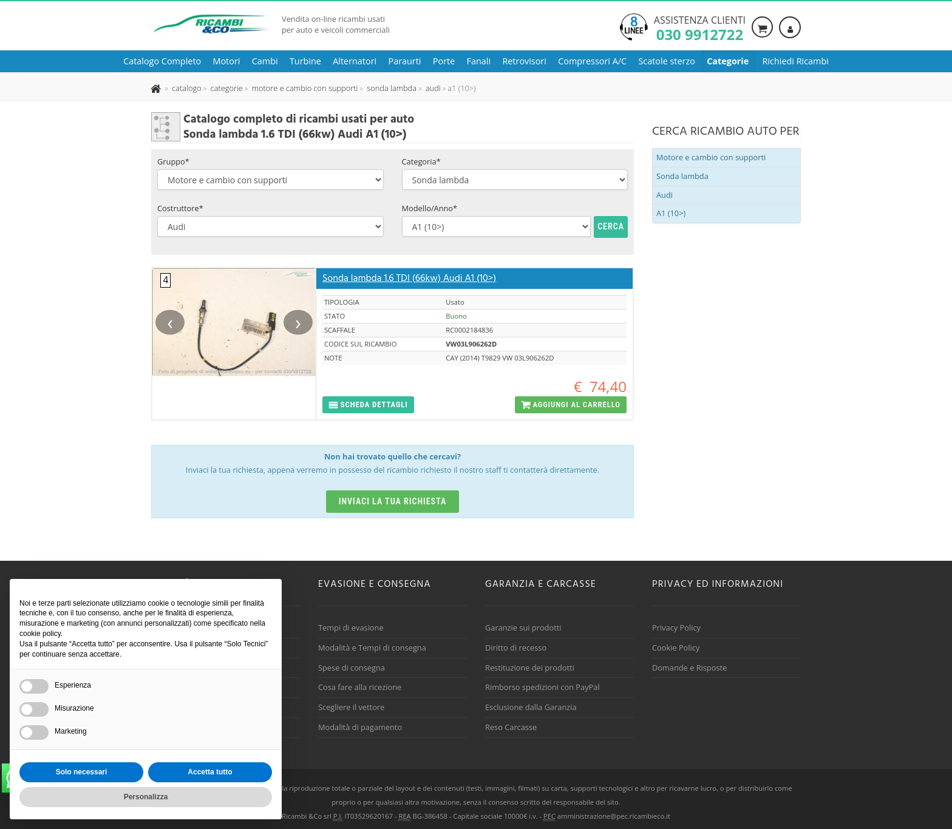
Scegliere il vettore (351, 707)
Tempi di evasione (351, 627)
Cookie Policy (675, 647)
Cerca (610, 226)
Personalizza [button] (146, 797)
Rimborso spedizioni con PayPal (542, 687)
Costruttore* (180, 208)
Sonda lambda (682, 176)
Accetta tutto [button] (210, 772)
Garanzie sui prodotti (523, 627)
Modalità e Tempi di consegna (372, 647)
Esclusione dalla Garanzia (531, 707)
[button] (368, 405)
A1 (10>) (670, 213)
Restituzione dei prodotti (529, 667)
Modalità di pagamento (360, 727)
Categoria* (421, 161)
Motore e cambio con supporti (711, 157)
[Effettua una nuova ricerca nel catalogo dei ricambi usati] (186, 88)
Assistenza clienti (700, 27)
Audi (664, 194)
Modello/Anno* (430, 208)
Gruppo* (173, 161)
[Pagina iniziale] (157, 88)
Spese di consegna (351, 667)
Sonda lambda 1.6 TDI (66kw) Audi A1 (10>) (409, 278)
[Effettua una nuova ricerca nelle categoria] (225, 88)
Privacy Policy (676, 627)
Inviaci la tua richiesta (393, 501)
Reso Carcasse (511, 727)
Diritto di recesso (515, 647)
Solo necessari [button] (81, 772)
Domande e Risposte (689, 667)
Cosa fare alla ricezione (359, 687)
